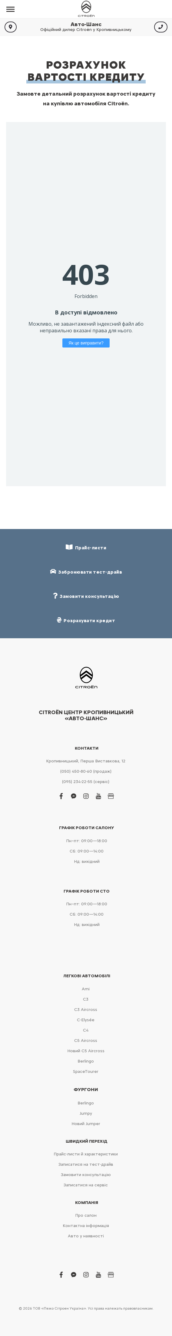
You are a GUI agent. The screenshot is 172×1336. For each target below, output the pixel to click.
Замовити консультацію (86, 1174)
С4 (85, 1030)
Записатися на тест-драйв (85, 1164)
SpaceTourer (85, 1071)
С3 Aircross (85, 1009)
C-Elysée (85, 1019)
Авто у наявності (86, 1236)
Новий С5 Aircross (85, 1050)
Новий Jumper (85, 1123)
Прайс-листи (86, 547)
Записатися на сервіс (86, 1185)
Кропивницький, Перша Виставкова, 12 (85, 761)
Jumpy (86, 1113)
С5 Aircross (85, 1040)
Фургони (86, 1089)
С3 (85, 999)
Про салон (86, 1215)
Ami (86, 989)
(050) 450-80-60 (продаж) (85, 771)
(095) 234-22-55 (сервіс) (85, 781)
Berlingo (86, 1061)
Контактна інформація (86, 1225)
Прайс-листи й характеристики (86, 1154)
